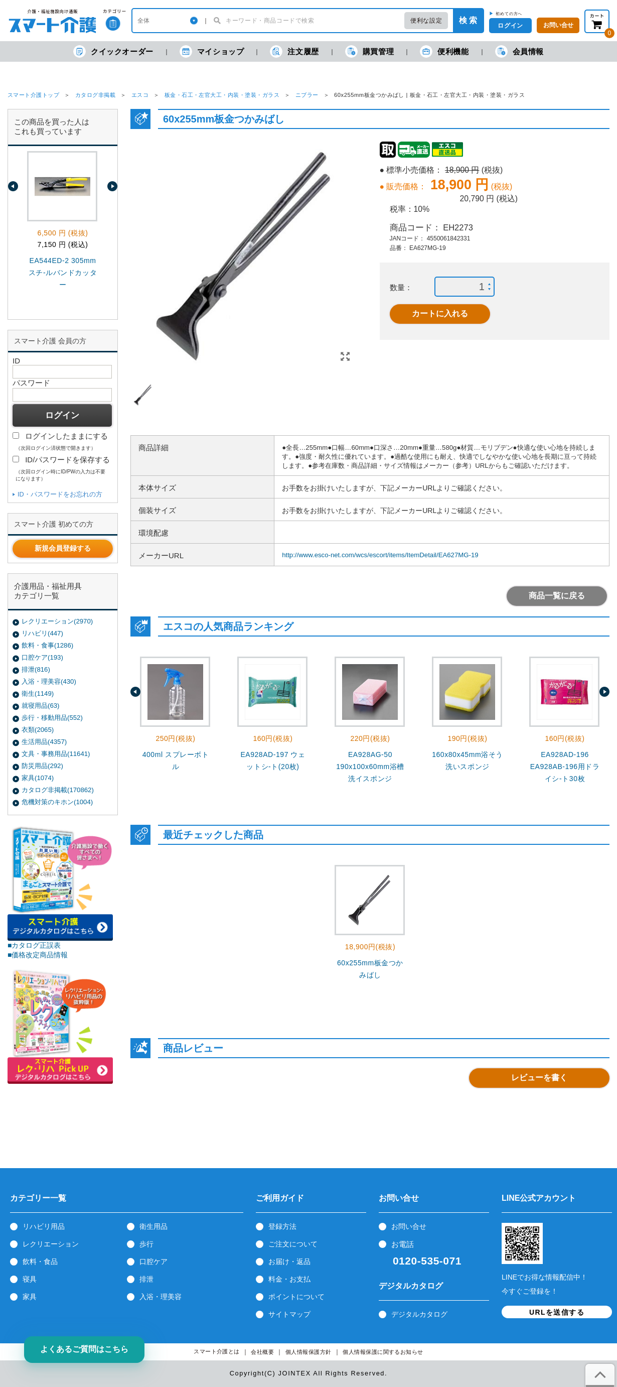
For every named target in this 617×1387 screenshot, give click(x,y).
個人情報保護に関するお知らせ (383, 1352)
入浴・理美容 (160, 1296)
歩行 (146, 1243)
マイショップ (212, 51)
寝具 (30, 1279)
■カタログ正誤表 (34, 945)
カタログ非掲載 (95, 95)
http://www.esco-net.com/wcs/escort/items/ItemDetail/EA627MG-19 (380, 555)
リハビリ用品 (44, 1226)
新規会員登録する (63, 548)
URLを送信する (556, 1312)
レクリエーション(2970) (57, 621)
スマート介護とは (217, 1351)
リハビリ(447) (42, 633)
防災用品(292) (42, 766)
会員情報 (519, 51)
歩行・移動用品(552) (52, 717)
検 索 (468, 20)
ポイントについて (296, 1296)
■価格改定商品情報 (38, 955)
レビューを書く (539, 1077)
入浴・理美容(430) (49, 681)
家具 (30, 1296)
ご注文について (293, 1243)
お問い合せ (408, 1226)
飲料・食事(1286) (47, 645)
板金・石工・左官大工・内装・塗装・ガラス (222, 95)
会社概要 (262, 1352)
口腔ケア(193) (42, 657)
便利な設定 (426, 20)
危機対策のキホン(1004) (57, 802)
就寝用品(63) (40, 705)
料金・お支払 (289, 1279)
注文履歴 (294, 51)
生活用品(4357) (44, 741)
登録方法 (282, 1226)
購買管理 (369, 51)
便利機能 (444, 51)
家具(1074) (38, 778)
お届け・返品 (289, 1261)
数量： (401, 287)
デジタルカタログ (419, 1314)
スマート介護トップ (33, 95)
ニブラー (307, 95)
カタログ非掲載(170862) (58, 790)
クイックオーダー (113, 51)
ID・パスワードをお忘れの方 (60, 494)
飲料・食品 (40, 1261)
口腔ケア (153, 1261)
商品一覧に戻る (557, 595)
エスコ (139, 95)
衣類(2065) (38, 729)
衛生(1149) (38, 693)
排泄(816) (36, 669)
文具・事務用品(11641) (56, 754)
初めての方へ (509, 13)
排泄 (146, 1279)
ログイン (510, 25)
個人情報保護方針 (308, 1352)
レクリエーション (51, 1243)
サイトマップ (289, 1314)
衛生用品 (153, 1226)
